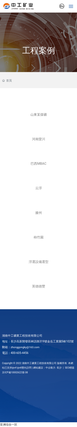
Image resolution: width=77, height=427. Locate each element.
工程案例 (38, 50)
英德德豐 (38, 286)
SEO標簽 (69, 367)
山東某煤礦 (38, 115)
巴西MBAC (38, 164)
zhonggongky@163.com (25, 347)
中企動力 (50, 367)
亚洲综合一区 (8, 424)
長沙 (59, 367)
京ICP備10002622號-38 (15, 372)
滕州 (38, 213)
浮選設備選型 (38, 262)
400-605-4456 (19, 353)
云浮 (38, 188)
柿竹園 (39, 237)
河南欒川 (38, 139)
